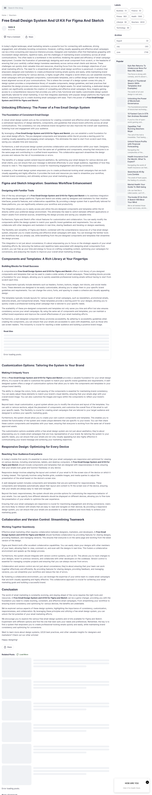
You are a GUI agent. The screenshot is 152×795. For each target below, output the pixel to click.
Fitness (121, 16)
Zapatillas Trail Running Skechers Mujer (136, 129)
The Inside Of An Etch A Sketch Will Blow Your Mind (137, 199)
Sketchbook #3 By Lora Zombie (136, 173)
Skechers (138, 22)
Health (136, 16)
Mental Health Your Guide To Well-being (137, 185)
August (132, 41)
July (132, 46)
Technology (122, 28)
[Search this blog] (58, 7)
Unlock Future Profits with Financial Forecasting (137, 144)
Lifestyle (121, 22)
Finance (136, 10)
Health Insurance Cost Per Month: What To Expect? (138, 159)
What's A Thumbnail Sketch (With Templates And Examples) (137, 84)
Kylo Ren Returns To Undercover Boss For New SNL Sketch (137, 68)
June (132, 52)
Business (121, 10)
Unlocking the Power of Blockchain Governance (137, 101)
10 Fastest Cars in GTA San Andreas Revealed (138, 114)
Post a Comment (12, 37)
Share (29, 37)
